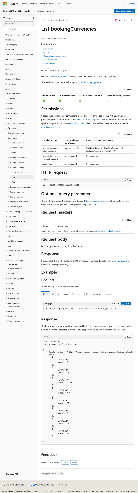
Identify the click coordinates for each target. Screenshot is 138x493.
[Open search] (125, 3)
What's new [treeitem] (10, 39)
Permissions (48, 48)
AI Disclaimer (7, 491)
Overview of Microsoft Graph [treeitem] (17, 34)
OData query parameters (96, 200)
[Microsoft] (5, 3)
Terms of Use (97, 491)
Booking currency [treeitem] (19, 172)
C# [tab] (53, 294)
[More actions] (131, 20)
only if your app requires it (88, 119)
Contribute (47, 491)
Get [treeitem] (13, 182)
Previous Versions (23, 491)
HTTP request (48, 52)
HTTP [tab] (45, 294)
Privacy (58, 491)
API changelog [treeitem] (11, 44)
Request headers (50, 59)
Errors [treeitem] (7, 89)
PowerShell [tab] (96, 294)
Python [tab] (108, 294)
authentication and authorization (107, 231)
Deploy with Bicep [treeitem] (12, 79)
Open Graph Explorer (124, 11)
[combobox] (18, 24)
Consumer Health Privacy (76, 491)
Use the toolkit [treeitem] (11, 74)
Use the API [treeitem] (10, 64)
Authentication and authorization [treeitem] (19, 54)
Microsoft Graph (57, 20)
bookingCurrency (60, 76)
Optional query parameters (54, 56)
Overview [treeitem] (11, 98)
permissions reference (51, 127)
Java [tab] (66, 294)
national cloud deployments (88, 82)
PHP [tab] (86, 294)
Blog (35, 491)
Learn (44, 20)
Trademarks (110, 491)
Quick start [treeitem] (10, 49)
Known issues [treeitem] (10, 84)
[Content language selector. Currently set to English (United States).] (14, 485)
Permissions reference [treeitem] (14, 59)
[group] (87, 391)
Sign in (132, 3)
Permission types (76, 123)
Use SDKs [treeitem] (9, 69)
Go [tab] (59, 294)
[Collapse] (33, 18)
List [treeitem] (13, 177)
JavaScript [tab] (76, 294)
